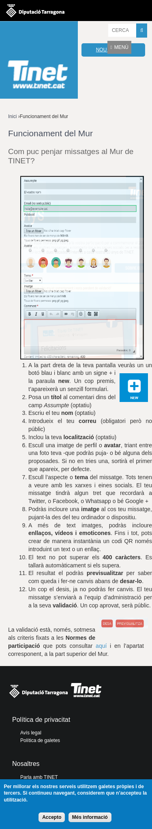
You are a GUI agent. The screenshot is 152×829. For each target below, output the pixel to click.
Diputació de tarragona (35, 10)
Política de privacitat (41, 719)
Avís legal (30, 733)
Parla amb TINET (39, 777)
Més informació (90, 817)
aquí (101, 646)
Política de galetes (40, 740)
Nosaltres (26, 763)
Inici (12, 116)
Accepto (51, 817)
